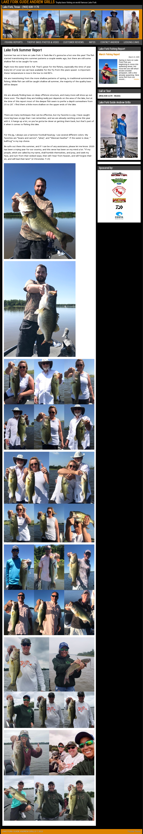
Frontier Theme (134, 831)
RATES (92, 42)
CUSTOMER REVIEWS (73, 42)
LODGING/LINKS (131, 42)
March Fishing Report (109, 54)
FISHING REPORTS (14, 42)
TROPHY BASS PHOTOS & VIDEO (43, 42)
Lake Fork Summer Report (23, 50)
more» (136, 79)
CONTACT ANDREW (109, 42)
